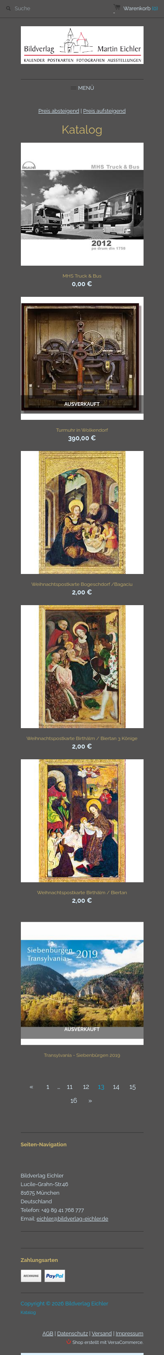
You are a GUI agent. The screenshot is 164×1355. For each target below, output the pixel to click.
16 (73, 1100)
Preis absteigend (58, 111)
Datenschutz (72, 1333)
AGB (48, 1333)
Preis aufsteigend (104, 111)
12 (86, 1087)
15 (132, 1087)
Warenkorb (141, 8)
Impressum (129, 1333)
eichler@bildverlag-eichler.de (72, 1219)
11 (70, 1087)
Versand (102, 1333)
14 (116, 1087)
